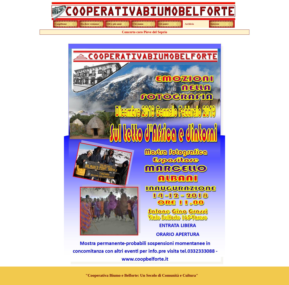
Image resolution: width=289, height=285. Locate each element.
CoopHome (61, 24)
